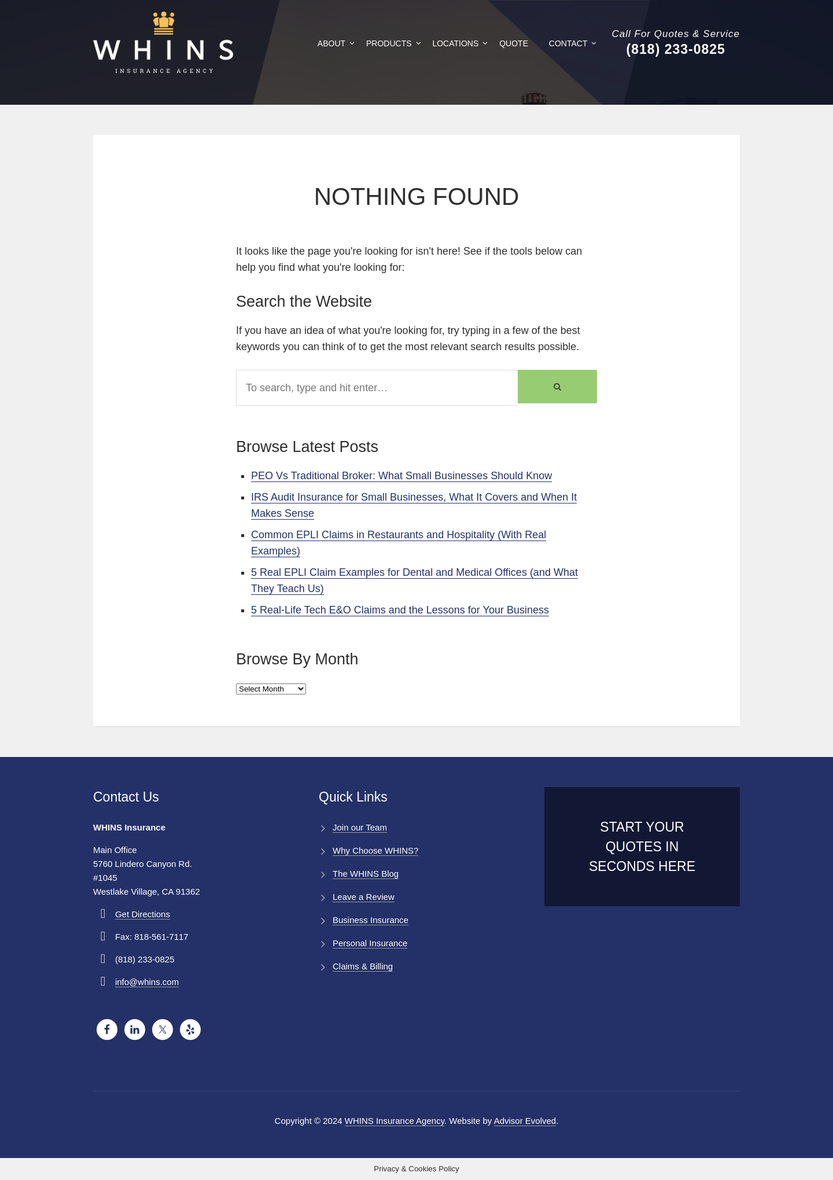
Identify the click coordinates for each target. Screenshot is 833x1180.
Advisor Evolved (525, 1121)
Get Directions (142, 914)
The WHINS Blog (366, 873)
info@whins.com (147, 982)
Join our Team (360, 827)
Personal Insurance (370, 943)
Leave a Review (364, 897)
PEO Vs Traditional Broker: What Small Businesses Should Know (401, 475)
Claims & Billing (363, 966)
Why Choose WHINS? (375, 850)
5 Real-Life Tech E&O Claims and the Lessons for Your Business (400, 610)
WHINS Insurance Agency (394, 1121)
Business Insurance (370, 920)
